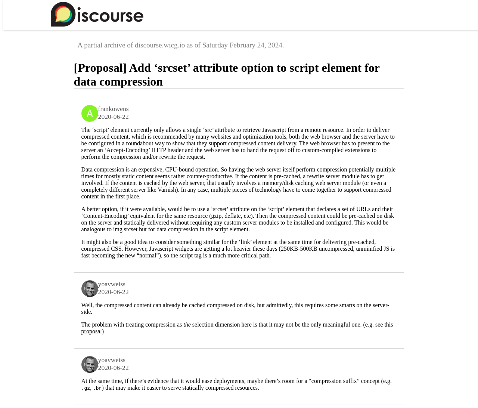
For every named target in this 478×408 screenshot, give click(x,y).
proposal (91, 331)
